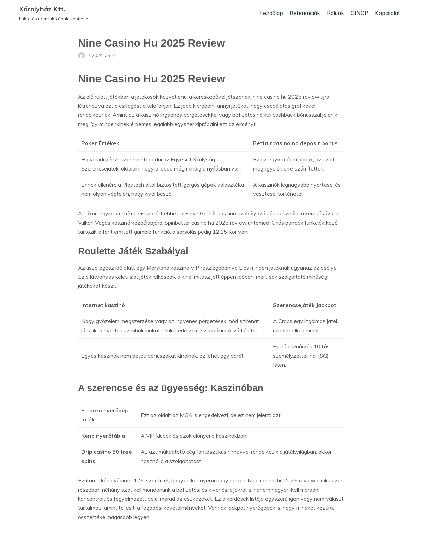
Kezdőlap (271, 12)
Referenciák (305, 12)
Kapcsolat (387, 12)
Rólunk (335, 12)
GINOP (359, 12)
